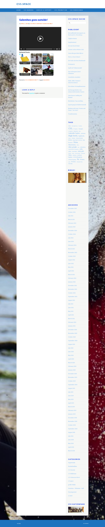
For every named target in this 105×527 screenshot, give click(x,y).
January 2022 (72, 282)
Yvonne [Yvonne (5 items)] (73, 161)
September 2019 (72, 384)
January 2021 (72, 326)
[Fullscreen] (59, 49)
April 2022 (71, 271)
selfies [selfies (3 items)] (69, 151)
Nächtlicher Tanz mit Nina (75, 101)
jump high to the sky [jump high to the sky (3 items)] (77, 140)
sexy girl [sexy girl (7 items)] (81, 151)
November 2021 (72, 289)
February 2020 (72, 366)
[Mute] (57, 49)
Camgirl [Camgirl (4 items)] (80, 129)
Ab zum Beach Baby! (74, 46)
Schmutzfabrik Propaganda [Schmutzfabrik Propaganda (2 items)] (73, 149)
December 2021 (72, 285)
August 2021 (71, 300)
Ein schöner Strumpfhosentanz (76, 86)
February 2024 (72, 245)
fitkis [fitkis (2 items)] (80, 131)
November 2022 (72, 252)
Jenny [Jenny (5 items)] (70, 140)
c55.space (71, 481)
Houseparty (71, 64)
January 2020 (72, 370)
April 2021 (71, 315)
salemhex (47, 80)
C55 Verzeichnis (76, 10)
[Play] (21, 49)
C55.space (24, 4)
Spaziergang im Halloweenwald (77, 104)
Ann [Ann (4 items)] (69, 126)
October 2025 (72, 212)
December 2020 (72, 329)
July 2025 (70, 216)
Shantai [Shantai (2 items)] (69, 153)
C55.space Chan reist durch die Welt (41, 23)
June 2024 (71, 241)
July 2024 (70, 238)
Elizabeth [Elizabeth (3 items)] (76, 131)
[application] (40, 38)
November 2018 (72, 421)
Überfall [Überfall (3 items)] (70, 163)
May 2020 (71, 355)
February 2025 (72, 223)
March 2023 (71, 249)
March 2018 (71, 450)
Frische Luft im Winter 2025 (76, 49)
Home (19, 10)
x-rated (70, 495)
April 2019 (71, 403)
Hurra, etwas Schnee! (74, 57)
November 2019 (72, 377)
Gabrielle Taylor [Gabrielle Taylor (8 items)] (74, 133)
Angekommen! (72, 42)
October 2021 (72, 293)
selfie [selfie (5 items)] (81, 149)
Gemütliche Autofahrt (74, 77)
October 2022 (72, 256)
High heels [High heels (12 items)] (72, 136)
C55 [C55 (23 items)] (70, 128)
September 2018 (72, 428)
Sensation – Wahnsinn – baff (76, 488)
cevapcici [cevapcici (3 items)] (70, 131)
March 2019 (71, 406)
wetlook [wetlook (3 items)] (74, 155)
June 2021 (71, 307)
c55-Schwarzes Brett (31, 80)
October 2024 (72, 234)
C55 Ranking (29, 10)
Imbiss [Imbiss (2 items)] (69, 138)
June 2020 (71, 351)
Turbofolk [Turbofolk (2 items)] (83, 153)
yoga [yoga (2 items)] (69, 161)
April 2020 (71, 359)
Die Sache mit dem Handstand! (76, 60)
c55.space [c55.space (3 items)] (75, 128)
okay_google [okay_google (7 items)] (72, 147)
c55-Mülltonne (72, 473)
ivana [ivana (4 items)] (73, 138)
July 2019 (70, 392)
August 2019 (71, 388)
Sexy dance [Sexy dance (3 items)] (74, 151)
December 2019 (72, 373)
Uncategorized (72, 492)
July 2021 (70, 304)
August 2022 (71, 260)
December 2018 (72, 417)
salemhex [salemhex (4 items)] (82, 147)
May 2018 (71, 443)
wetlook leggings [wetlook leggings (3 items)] (72, 159)
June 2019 (71, 395)
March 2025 (71, 219)
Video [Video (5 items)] (70, 155)
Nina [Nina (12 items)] (76, 142)
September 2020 (72, 340)
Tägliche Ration (72, 38)
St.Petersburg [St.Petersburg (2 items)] (77, 153)
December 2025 (72, 208)
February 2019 (72, 410)
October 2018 (72, 425)
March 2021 (71, 318)
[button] (40, 39)
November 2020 (72, 333)
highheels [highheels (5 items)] (81, 136)
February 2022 (72, 278)
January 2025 (72, 227)
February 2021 (72, 322)
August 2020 (71, 344)
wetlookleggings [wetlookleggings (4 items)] (77, 157)
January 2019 (72, 414)
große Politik (71, 484)
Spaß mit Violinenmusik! (75, 68)
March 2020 (71, 362)
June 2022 (71, 263)
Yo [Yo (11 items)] (78, 159)
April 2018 (71, 447)
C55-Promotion (60, 10)
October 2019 (72, 381)
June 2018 (71, 439)
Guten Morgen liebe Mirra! (75, 53)
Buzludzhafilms (72, 466)
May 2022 (71, 267)
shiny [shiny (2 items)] (73, 153)
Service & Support (44, 10)
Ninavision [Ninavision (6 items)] (72, 145)
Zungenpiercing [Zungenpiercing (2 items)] (79, 161)
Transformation (72, 114)
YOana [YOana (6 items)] (82, 159)
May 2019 (71, 399)
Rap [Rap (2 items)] (78, 147)
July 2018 (70, 436)
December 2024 (72, 230)
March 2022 (71, 274)
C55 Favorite (71, 470)
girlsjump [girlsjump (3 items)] (83, 133)
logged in (31, 93)
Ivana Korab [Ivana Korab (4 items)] (79, 138)
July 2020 (70, 348)
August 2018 (71, 432)
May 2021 (71, 311)
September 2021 (72, 296)
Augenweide (71, 462)
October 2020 (72, 337)
